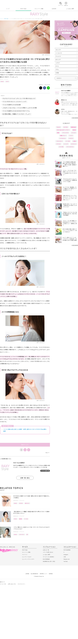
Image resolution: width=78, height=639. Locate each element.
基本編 (20, 518)
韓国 (58, 132)
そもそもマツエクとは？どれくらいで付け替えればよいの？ (19, 98)
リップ (70, 135)
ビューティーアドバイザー (28, 559)
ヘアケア (57, 63)
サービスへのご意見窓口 (48, 556)
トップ (7, 8)
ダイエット (73, 144)
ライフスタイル (70, 146)
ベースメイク (58, 53)
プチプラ (71, 138)
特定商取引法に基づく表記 (49, 561)
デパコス (58, 144)
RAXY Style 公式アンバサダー (63, 130)
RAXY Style (23, 8)
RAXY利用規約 (46, 559)
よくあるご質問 (70, 8)
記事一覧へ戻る (25, 478)
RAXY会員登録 (67, 550)
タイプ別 (61, 146)
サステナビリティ (21, 584)
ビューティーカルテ (26, 556)
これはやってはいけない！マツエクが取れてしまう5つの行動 (19, 108)
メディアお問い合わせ (48, 552)
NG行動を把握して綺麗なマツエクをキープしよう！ (17, 114)
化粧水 (74, 141)
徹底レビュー (63, 135)
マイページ (24, 554)
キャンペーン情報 (39, 8)
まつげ (7, 81)
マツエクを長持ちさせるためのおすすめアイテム (16, 111)
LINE (65, 556)
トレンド (74, 132)
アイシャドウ (65, 132)
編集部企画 (73, 127)
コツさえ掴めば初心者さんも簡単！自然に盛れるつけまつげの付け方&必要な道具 (24, 430)
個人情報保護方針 (34, 573)
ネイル (57, 66)
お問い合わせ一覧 (11, 584)
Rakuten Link (66, 559)
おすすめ (20, 503)
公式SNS (54, 8)
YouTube (66, 561)
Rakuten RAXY (7, 3)
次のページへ (25, 445)
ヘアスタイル (62, 138)
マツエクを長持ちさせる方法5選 (11, 105)
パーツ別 (26, 518)
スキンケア (58, 50)
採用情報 (51, 573)
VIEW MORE (74, 118)
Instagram (66, 554)
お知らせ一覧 (46, 550)
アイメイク (6, 79)
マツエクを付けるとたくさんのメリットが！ (14, 101)
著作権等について (43, 573)
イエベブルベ (21, 534)
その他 (57, 72)
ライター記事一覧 (45, 470)
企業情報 (27, 573)
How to (2, 81)
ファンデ (66, 144)
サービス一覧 (3, 584)
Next (47, 452)
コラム (57, 69)
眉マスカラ (27, 503)
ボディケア (58, 59)
